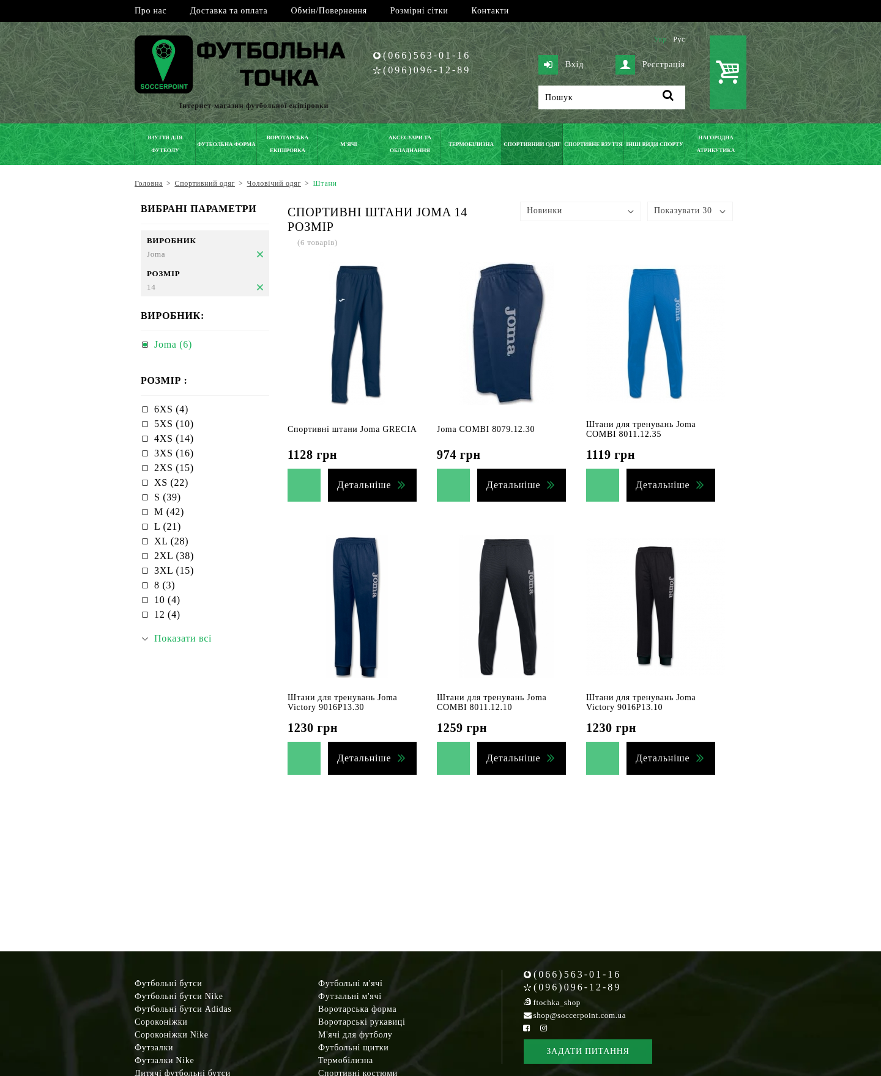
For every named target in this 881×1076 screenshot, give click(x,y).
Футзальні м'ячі (350, 996)
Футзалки (154, 1047)
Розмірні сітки (419, 10)
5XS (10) (174, 424)
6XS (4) (171, 409)
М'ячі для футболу (355, 1034)
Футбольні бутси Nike (179, 996)
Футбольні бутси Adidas (183, 1009)
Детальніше (364, 485)
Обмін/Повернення (328, 10)
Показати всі (183, 638)
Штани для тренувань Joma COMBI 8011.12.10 (492, 702)
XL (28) (171, 541)
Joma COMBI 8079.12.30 (486, 429)
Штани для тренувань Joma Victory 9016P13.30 (343, 702)
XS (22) (171, 482)
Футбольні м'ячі (350, 983)
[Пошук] (611, 97)
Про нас (150, 10)
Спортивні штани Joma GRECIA (352, 429)
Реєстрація (650, 65)
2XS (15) (174, 468)
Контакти (490, 10)
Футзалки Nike (164, 1060)
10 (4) (167, 600)
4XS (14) (174, 438)
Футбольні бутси (168, 983)
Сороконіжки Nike (172, 1034)
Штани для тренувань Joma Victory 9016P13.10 (641, 702)
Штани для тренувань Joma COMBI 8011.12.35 (641, 429)
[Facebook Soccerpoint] (526, 1028)
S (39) (167, 497)
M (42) (169, 512)
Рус (679, 39)
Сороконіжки (161, 1022)
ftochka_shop (557, 1002)
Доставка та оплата (228, 10)
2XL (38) (174, 556)
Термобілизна (345, 1060)
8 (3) (164, 585)
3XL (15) (174, 570)
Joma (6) (173, 344)
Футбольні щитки (353, 1047)
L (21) (167, 526)
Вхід (561, 65)
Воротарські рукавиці (362, 1022)
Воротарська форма (357, 1009)
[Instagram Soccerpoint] (543, 1028)
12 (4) (167, 614)
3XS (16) (174, 453)
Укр (659, 39)
